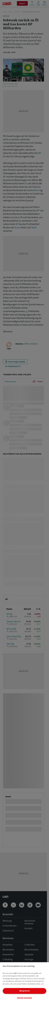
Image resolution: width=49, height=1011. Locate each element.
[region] (24, 986)
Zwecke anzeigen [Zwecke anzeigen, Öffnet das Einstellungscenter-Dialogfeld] (24, 998)
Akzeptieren (24, 991)
